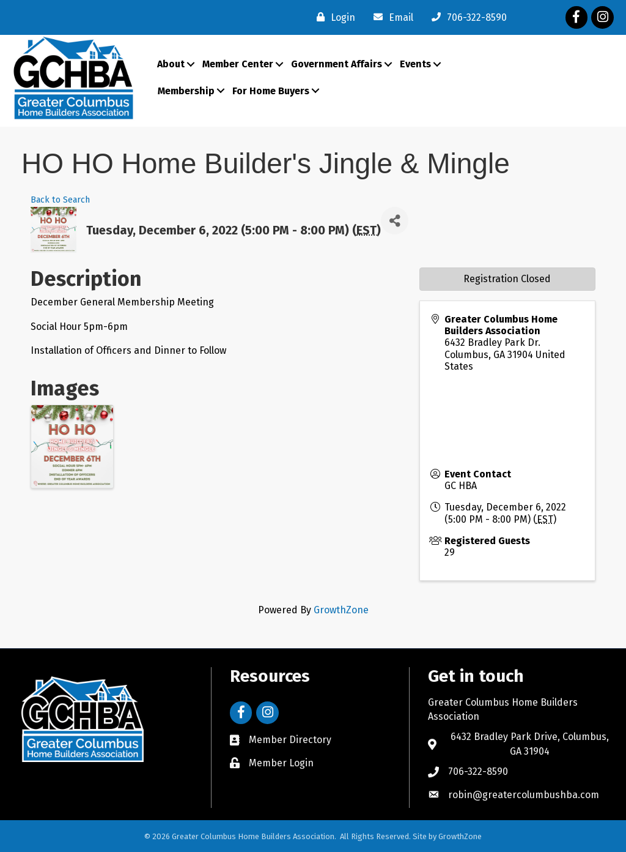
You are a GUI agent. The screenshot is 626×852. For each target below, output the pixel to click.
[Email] (390, 17)
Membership (186, 91)
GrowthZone (341, 610)
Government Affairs (336, 64)
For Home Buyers (270, 91)
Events (415, 64)
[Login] (333, 17)
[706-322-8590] (466, 17)
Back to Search (60, 200)
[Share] (394, 220)
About (171, 64)
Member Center (237, 64)
